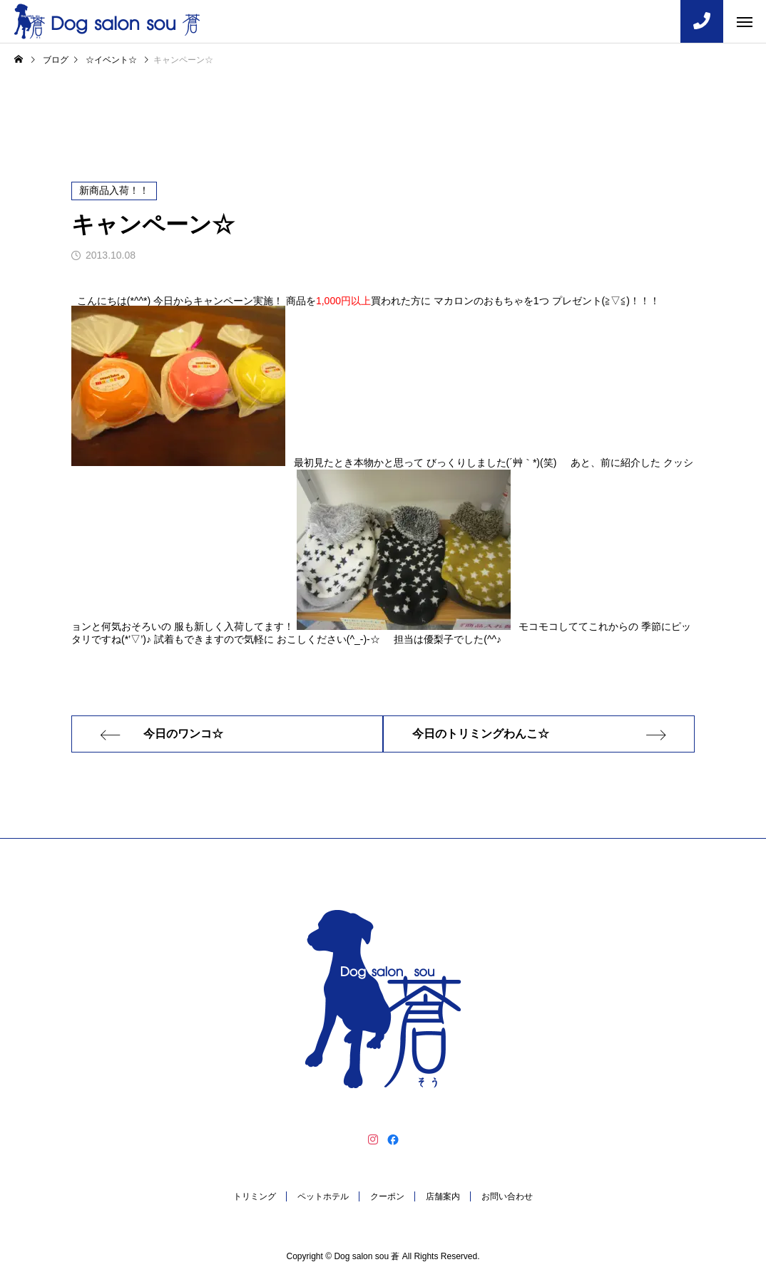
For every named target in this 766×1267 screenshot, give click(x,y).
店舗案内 (443, 1196)
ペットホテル (323, 1196)
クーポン (387, 1196)
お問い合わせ (507, 1196)
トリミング (254, 1196)
